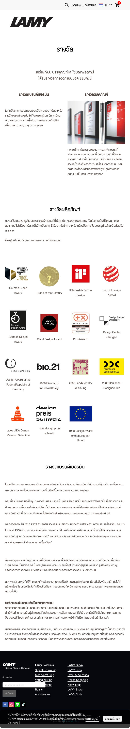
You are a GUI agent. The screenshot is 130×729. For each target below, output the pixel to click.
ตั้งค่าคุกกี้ (92, 718)
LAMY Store (75, 689)
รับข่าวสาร (9, 693)
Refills (39, 689)
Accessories (42, 694)
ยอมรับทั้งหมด (112, 718)
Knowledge (74, 684)
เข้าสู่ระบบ (76, 5)
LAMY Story (75, 670)
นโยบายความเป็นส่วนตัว (75, 718)
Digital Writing (43, 684)
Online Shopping (78, 679)
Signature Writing (45, 670)
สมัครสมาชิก (90, 5)
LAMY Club (75, 694)
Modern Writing (44, 675)
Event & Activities (78, 675)
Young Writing (43, 679)
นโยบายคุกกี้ (14, 722)
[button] (67, 5)
